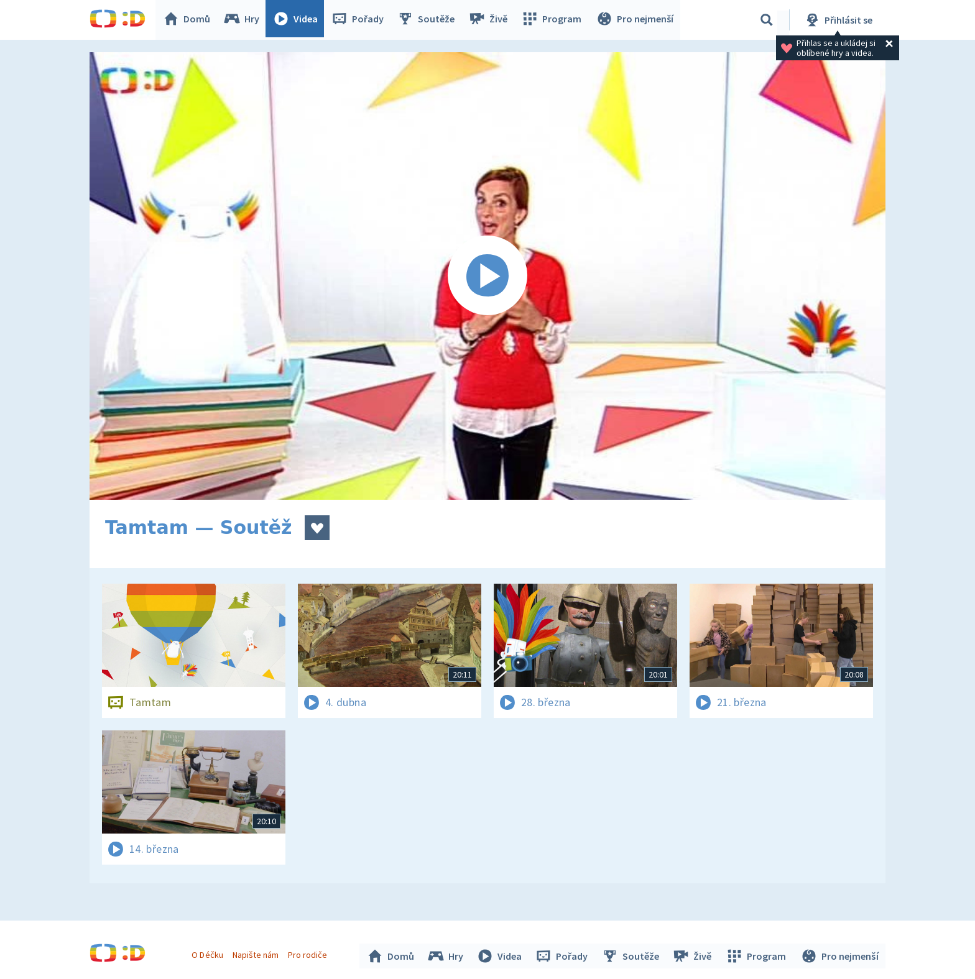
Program (553, 20)
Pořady (360, 20)
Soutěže (429, 20)
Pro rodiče (309, 952)
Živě (491, 20)
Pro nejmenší (635, 20)
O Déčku (208, 952)
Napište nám (257, 952)
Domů (189, 20)
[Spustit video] (487, 276)
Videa (298, 20)
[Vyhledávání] (766, 20)
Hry (244, 20)
